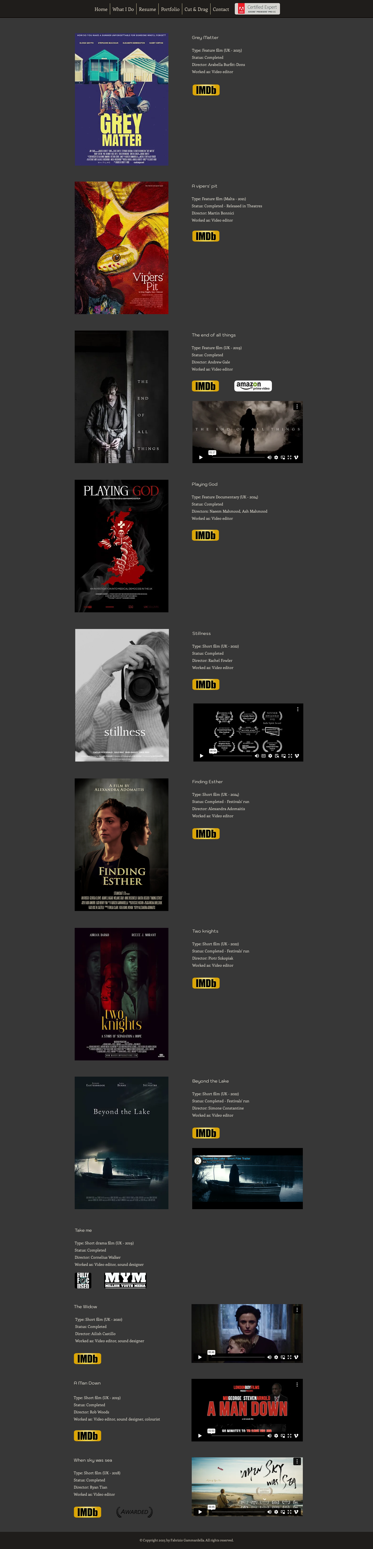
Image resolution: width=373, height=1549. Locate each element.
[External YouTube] (247, 134)
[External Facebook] (248, 583)
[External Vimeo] (247, 432)
